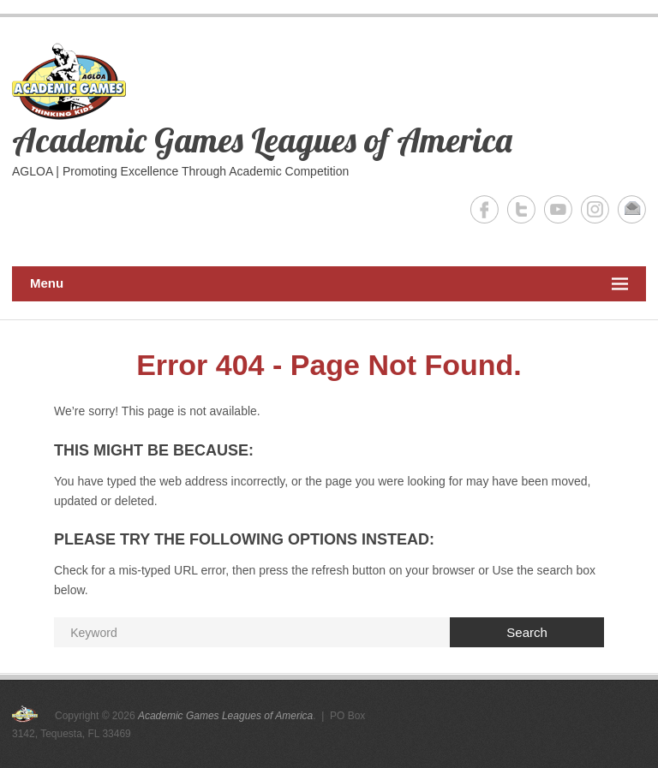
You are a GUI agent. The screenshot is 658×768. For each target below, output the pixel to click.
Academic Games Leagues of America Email (632, 209)
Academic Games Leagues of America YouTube (558, 209)
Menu (329, 284)
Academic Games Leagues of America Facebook (484, 209)
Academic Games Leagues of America (262, 139)
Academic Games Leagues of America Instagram (595, 209)
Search (526, 632)
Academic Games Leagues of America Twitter (521, 209)
